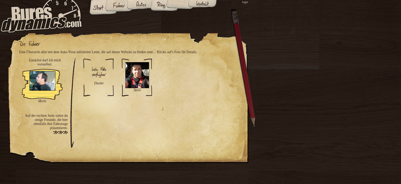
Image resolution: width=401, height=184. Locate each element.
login (245, 2)
